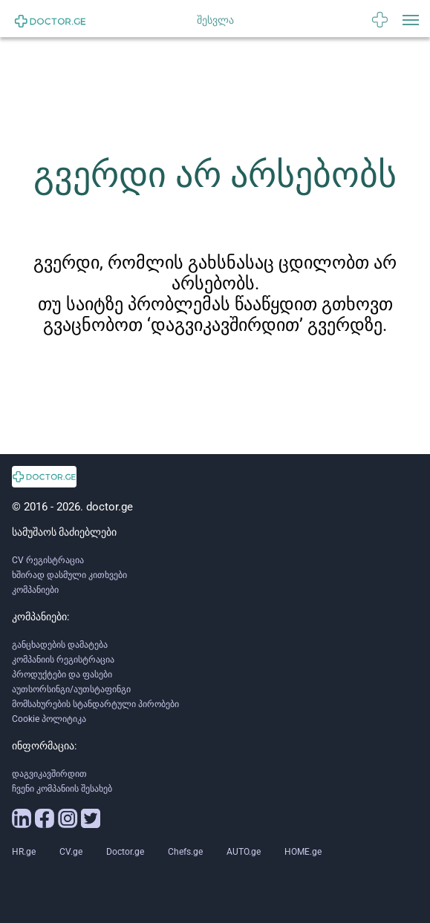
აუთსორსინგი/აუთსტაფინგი (71, 689)
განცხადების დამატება (60, 645)
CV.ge (70, 852)
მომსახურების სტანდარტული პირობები (95, 704)
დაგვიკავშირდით (49, 774)
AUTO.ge (244, 852)
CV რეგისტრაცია (48, 560)
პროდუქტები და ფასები (62, 674)
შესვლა (215, 20)
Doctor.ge (125, 852)
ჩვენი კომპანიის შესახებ (62, 789)
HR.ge (24, 852)
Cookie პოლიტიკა (49, 719)
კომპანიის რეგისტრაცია (63, 659)
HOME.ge (303, 852)
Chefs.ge (185, 852)
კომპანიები (35, 590)
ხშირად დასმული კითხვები (69, 575)
